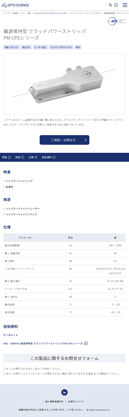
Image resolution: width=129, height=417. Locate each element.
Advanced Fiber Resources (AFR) (50, 13)
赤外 (78, 47)
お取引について (76, 401)
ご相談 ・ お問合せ (63, 140)
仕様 (31, 157)
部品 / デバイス (11, 47)
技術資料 (47, 157)
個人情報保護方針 (54, 401)
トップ (6, 13)
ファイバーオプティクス (61, 47)
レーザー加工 (40, 47)
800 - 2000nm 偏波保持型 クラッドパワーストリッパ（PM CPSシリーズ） (45, 343)
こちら (89, 373)
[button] (125, 5)
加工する (26, 47)
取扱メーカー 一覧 (21, 13)
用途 (17, 157)
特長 (4, 157)
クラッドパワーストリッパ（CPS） (85, 13)
